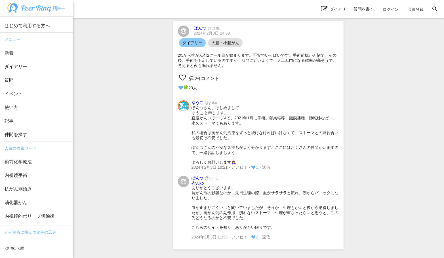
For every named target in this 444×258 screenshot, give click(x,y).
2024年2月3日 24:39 (212, 33)
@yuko (198, 183)
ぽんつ (207, 28)
